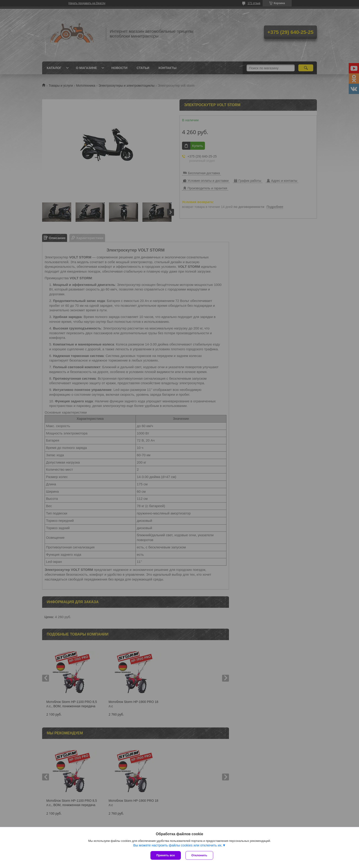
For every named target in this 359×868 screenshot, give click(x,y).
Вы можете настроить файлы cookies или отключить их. (177, 845)
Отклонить (199, 855)
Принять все (165, 855)
